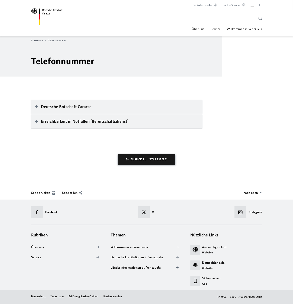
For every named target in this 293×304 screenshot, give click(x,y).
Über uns (198, 29)
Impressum (57, 296)
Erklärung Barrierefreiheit (83, 296)
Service (216, 29)
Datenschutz (38, 296)
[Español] (260, 5)
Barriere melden (112, 296)
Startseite (38, 40)
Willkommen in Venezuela (244, 29)
